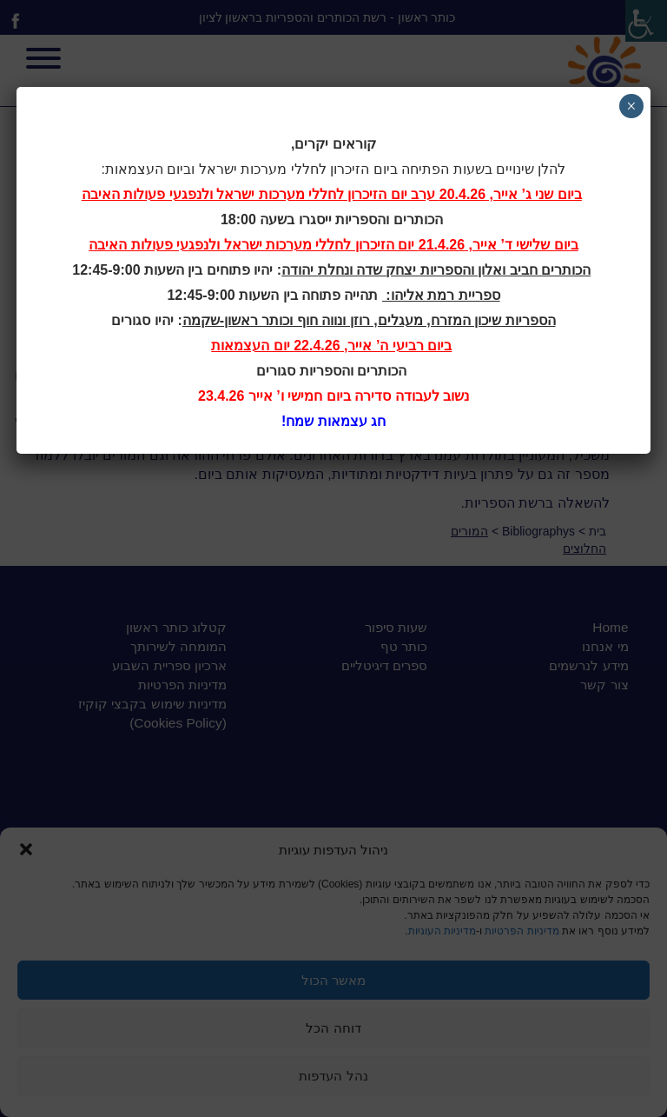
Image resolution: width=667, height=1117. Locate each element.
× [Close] (631, 106)
